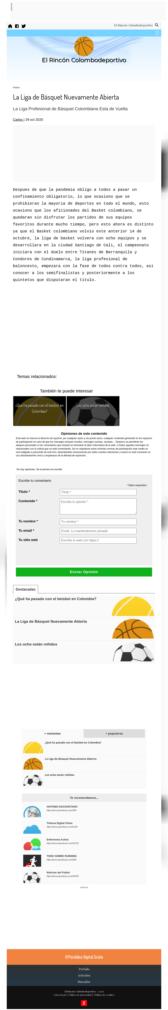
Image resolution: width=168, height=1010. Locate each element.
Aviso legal (60, 994)
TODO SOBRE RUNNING (62, 856)
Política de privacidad (80, 994)
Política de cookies (104, 994)
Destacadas (26, 589)
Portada (84, 969)
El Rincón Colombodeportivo (80, 991)
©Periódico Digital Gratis (84, 957)
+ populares (114, 733)
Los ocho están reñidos (92, 405)
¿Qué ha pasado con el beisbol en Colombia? (56, 599)
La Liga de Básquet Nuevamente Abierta (51, 621)
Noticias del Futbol (58, 872)
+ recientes (52, 733)
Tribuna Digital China (59, 823)
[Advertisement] (84, 11)
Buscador (84, 982)
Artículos (16, 87)
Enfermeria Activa (58, 839)
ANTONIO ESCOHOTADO (62, 806)
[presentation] (90, 554)
